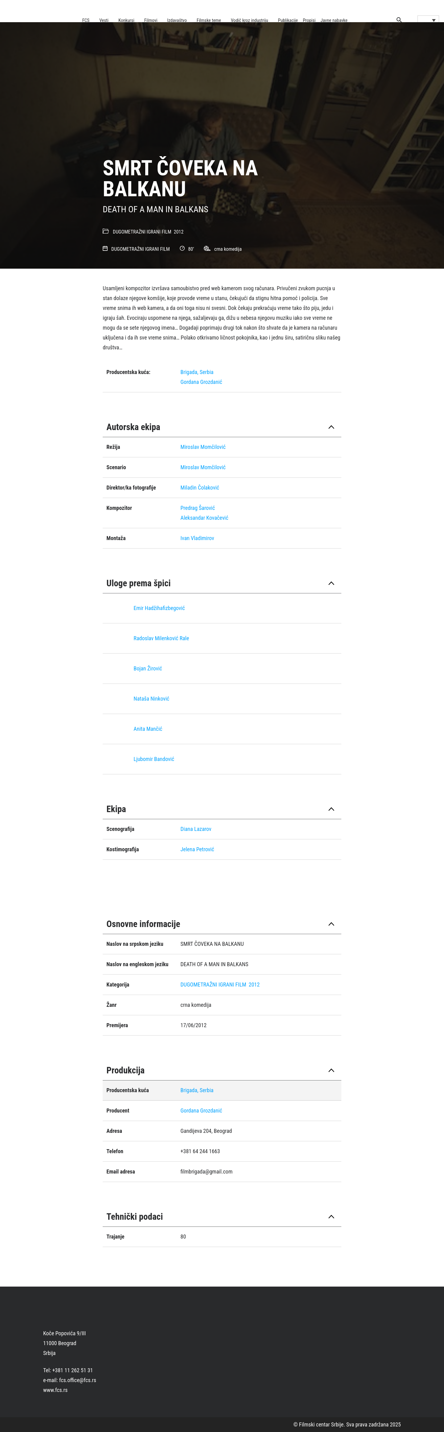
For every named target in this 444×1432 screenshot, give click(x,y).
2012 (179, 232)
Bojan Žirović (148, 668)
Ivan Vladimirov (197, 538)
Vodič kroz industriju (249, 20)
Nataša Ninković (151, 698)
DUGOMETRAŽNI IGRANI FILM (142, 232)
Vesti (104, 20)
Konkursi (126, 20)
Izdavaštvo (177, 20)
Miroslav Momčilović (203, 447)
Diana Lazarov (195, 829)
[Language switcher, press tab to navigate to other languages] (428, 20)
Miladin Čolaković (199, 487)
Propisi (309, 20)
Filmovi (151, 20)
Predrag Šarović (197, 508)
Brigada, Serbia (196, 372)
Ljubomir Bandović (154, 759)
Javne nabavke (334, 20)
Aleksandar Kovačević (204, 518)
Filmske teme (209, 20)
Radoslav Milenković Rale (161, 638)
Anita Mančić (148, 729)
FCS (86, 20)
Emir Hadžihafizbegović (159, 608)
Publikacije (288, 20)
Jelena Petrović (197, 849)
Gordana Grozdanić (201, 382)
